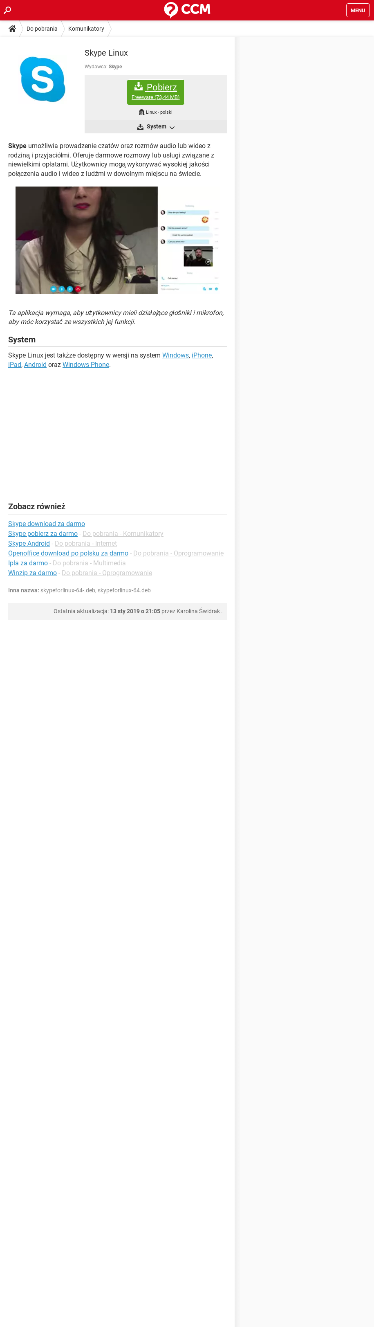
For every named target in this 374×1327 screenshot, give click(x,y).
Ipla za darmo (28, 563)
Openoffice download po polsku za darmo (68, 553)
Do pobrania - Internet (86, 543)
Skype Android (29, 543)
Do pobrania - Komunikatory (123, 534)
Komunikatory (86, 28)
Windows (175, 355)
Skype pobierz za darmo (43, 534)
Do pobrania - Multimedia (89, 563)
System (160, 127)
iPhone (202, 355)
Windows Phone (86, 365)
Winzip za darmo (32, 573)
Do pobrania (42, 28)
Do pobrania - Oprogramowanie (178, 553)
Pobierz (156, 91)
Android (35, 365)
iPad (14, 365)
